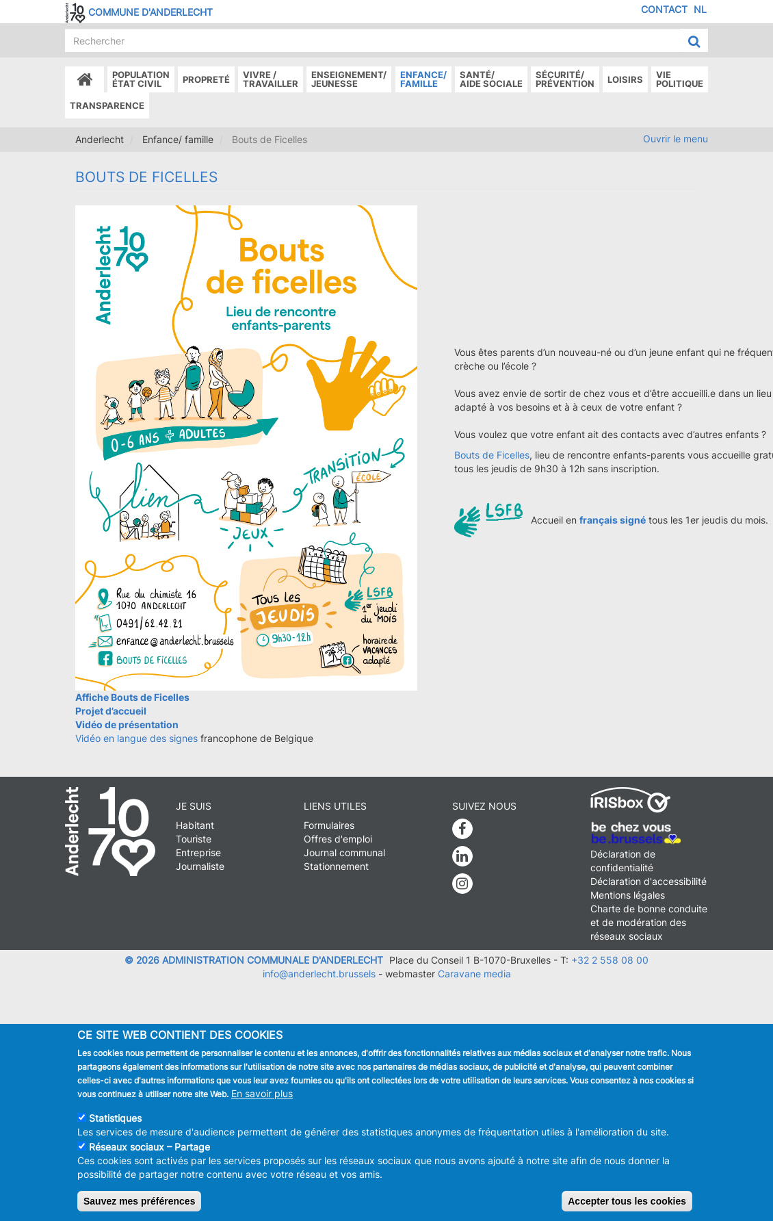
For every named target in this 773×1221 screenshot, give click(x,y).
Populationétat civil (141, 79)
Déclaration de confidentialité (622, 860)
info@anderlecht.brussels (319, 973)
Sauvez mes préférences (139, 1201)
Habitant (195, 825)
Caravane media (474, 973)
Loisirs (625, 79)
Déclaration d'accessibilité (648, 881)
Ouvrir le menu (675, 138)
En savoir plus (262, 1093)
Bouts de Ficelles (491, 455)
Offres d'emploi (338, 839)
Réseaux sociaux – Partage (149, 1147)
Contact (664, 9)
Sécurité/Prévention (565, 79)
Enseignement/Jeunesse (348, 79)
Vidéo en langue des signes (136, 738)
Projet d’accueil (110, 711)
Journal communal (344, 852)
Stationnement (336, 866)
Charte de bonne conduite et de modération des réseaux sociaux (648, 922)
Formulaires (329, 825)
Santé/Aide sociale (491, 79)
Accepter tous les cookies (627, 1201)
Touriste (193, 839)
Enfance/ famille (423, 79)
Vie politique (679, 79)
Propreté (206, 79)
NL (700, 9)
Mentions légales (627, 895)
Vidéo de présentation (127, 724)
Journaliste (200, 866)
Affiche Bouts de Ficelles (132, 697)
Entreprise (198, 852)
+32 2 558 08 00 (609, 960)
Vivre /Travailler (270, 79)
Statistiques (115, 1118)
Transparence (107, 105)
